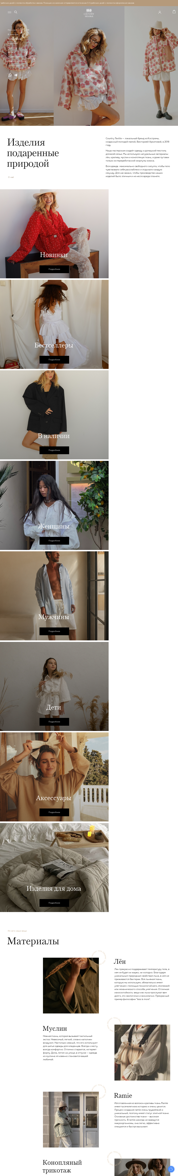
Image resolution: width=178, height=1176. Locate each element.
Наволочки (118, 1135)
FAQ (151, 1139)
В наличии (13, 34)
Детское (118, 1107)
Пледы (116, 1139)
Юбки (46, 1124)
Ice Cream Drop (50, 1155)
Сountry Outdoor (51, 1159)
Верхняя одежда (51, 1147)
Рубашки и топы (51, 1120)
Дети (10, 52)
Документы (154, 1151)
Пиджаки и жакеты (52, 1143)
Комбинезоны (50, 1132)
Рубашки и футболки (87, 1116)
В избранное (54, 969)
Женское (48, 1107)
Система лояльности (159, 1124)
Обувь (46, 1151)
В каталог (89, 1061)
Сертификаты (155, 1112)
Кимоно (47, 1128)
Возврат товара (156, 1135)
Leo (44, 1163)
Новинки (12, 30)
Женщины (13, 43)
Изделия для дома (17, 61)
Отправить (159, 1089)
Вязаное (47, 1139)
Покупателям (14, 66)
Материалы (154, 1116)
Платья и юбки (120, 1116)
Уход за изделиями (158, 1128)
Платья (46, 1112)
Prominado (164, 1172)
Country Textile (158, 1107)
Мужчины (12, 48)
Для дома (119, 1130)
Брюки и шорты (50, 1116)
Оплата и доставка (158, 1132)
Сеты (45, 1135)
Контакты (153, 1143)
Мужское (82, 1107)
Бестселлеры (14, 39)
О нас (10, 178)
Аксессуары (14, 57)
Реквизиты (154, 1147)
